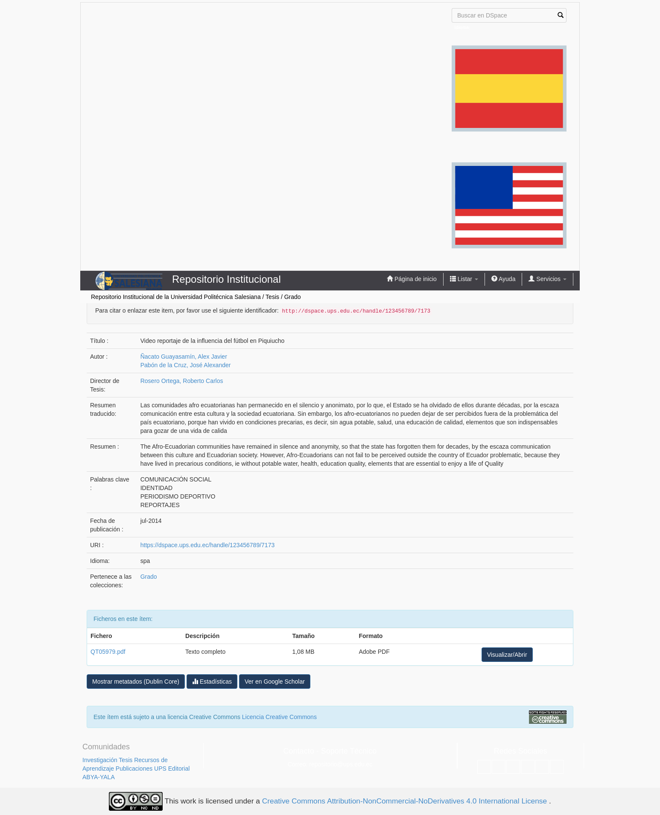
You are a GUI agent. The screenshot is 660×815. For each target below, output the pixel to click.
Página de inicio (412, 278)
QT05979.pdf (108, 651)
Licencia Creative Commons (279, 716)
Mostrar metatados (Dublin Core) (135, 681)
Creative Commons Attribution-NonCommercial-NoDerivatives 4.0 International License (405, 801)
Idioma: (462, 27)
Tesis (272, 296)
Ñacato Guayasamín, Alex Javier (183, 356)
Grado (292, 296)
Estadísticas (212, 681)
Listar (464, 278)
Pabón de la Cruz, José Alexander (185, 365)
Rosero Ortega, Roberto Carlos (181, 380)
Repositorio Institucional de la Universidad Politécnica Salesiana (176, 296)
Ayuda (503, 278)
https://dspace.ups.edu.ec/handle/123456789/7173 (207, 545)
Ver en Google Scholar (275, 681)
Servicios (548, 278)
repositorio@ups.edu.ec (340, 764)
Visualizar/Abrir (507, 654)
